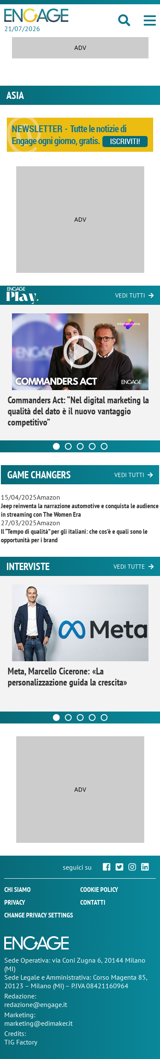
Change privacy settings (38, 915)
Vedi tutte (129, 566)
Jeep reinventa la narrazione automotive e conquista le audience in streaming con (80, 509)
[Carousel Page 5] (104, 446)
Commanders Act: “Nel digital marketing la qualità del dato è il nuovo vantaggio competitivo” (78, 411)
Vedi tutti (130, 295)
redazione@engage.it (35, 1004)
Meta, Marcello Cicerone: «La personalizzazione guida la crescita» (67, 676)
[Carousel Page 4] (92, 446)
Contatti (92, 902)
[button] (150, 20)
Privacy (14, 902)
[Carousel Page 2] (68, 446)
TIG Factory (20, 1042)
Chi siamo (17, 889)
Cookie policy (99, 889)
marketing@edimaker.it (38, 1023)
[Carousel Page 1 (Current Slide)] (56, 446)
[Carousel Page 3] (80, 446)
